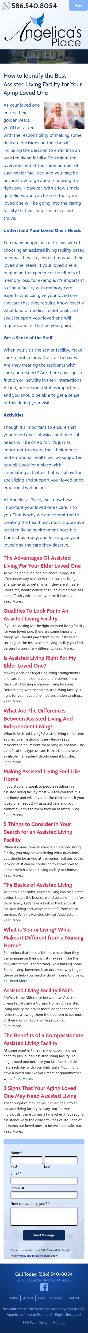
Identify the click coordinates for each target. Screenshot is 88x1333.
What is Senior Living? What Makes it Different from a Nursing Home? (44, 937)
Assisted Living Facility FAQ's (38, 990)
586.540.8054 (29, 5)
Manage (59, 1323)
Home (13, 1298)
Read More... (13, 601)
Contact (73, 1298)
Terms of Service (41, 1256)
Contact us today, (21, 538)
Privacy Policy (18, 1256)
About (28, 1298)
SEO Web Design (36, 1323)
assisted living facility (25, 158)
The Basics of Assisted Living (38, 884)
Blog (41, 1298)
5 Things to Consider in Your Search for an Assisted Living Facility (38, 832)
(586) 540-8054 (55, 1274)
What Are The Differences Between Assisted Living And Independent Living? (38, 718)
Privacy (56, 1298)
